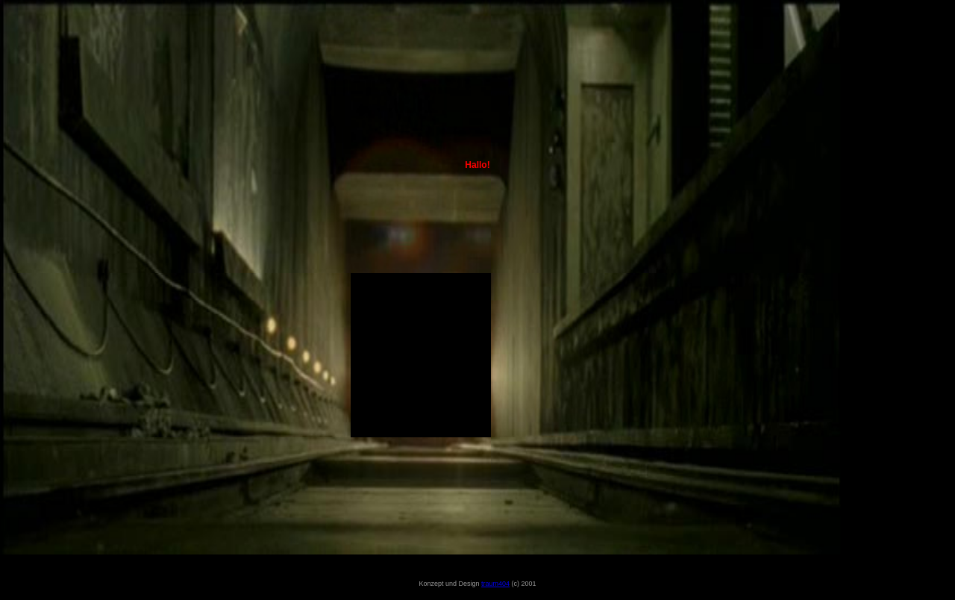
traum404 (495, 583)
